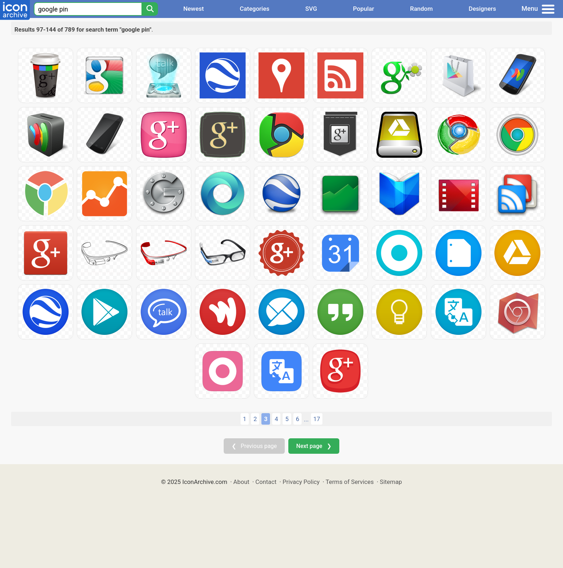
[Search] (149, 9)
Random (421, 8)
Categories (255, 8)
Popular (363, 8)
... (306, 419)
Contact (265, 481)
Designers (482, 8)
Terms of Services (350, 481)
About (241, 481)
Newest (193, 8)
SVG (311, 8)
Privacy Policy (301, 481)
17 (316, 418)
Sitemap (391, 481)
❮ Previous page (254, 446)
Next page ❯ (313, 446)
